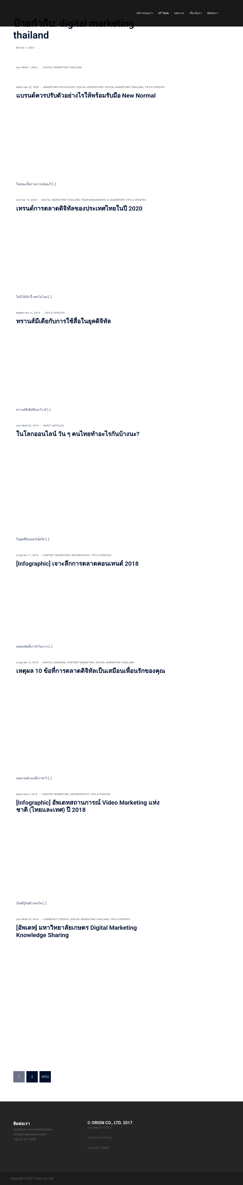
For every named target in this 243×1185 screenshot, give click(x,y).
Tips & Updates (155, 87)
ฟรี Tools (163, 13)
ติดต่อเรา (212, 13)
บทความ (179, 13)
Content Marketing (56, 555)
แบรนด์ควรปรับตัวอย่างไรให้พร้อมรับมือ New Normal (86, 95)
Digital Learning (54, 662)
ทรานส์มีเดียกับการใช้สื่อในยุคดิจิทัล (63, 321)
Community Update (56, 919)
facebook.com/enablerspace (32, 1129)
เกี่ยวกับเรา (195, 13)
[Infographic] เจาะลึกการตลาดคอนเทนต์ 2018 (77, 563)
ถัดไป (45, 1076)
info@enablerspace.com (29, 1134)
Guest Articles (53, 425)
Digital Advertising (90, 87)
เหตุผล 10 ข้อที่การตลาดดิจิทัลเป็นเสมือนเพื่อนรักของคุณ (90, 670)
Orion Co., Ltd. (44, 1178)
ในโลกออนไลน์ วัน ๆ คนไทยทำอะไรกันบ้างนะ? (78, 434)
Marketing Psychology (59, 87)
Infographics (80, 555)
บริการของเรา (144, 13)
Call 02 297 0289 (24, 1139)
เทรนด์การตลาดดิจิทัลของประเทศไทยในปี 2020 (79, 208)
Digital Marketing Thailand (62, 67)
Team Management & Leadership (102, 200)
